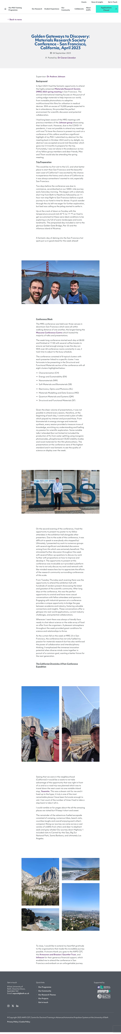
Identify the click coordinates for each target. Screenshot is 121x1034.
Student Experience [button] (51, 10)
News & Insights (97, 3)
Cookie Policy (24, 1023)
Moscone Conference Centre (49, 334)
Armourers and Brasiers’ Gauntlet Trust (57, 956)
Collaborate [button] (79, 10)
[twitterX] (13, 1007)
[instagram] (8, 1007)
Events (84, 3)
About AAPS (88, 10)
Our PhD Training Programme (15, 10)
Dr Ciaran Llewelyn (67, 59)
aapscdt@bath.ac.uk (21, 995)
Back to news (14, 21)
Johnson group (66, 124)
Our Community (65, 10)
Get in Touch (112, 3)
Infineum (40, 959)
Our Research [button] (37, 10)
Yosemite (45, 793)
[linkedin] (17, 1007)
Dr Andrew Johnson (56, 78)
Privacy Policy (12, 1023)
